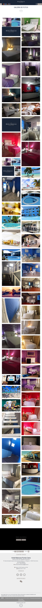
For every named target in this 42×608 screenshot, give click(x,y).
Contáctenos (21, 554)
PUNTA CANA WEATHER (21, 588)
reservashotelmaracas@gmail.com (21, 564)
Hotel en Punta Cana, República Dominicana (21, 559)
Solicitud (18, 539)
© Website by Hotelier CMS (21, 602)
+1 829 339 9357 (22, 563)
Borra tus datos (21, 600)
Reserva (40, 4)
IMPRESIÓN (27, 551)
